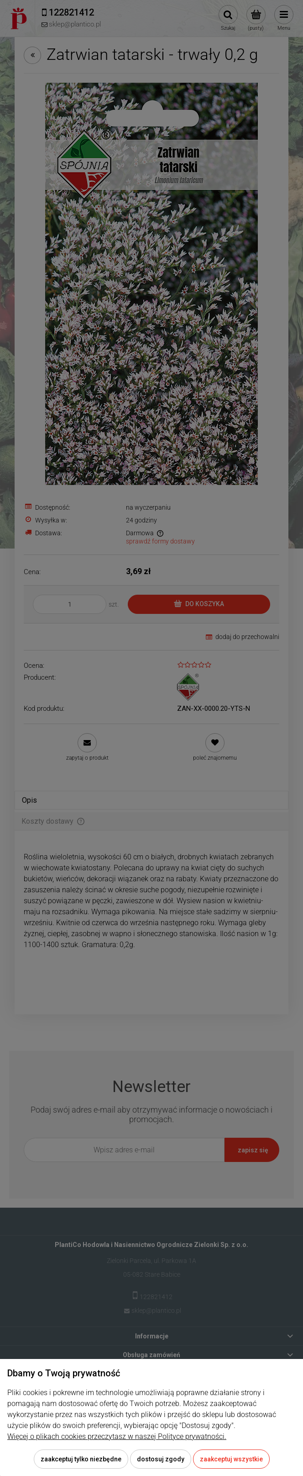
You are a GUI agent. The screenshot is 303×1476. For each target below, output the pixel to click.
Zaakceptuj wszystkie (231, 1459)
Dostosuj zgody (160, 1459)
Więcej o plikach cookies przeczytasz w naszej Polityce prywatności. (116, 1436)
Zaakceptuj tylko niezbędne (81, 1459)
